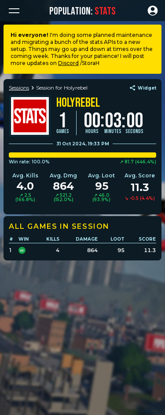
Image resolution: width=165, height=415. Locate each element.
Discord (68, 63)
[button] (14, 10)
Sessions (19, 87)
